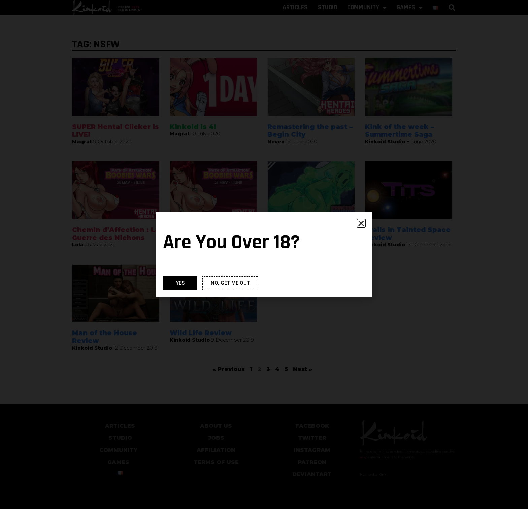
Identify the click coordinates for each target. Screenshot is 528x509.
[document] (264, 254)
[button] (361, 223)
